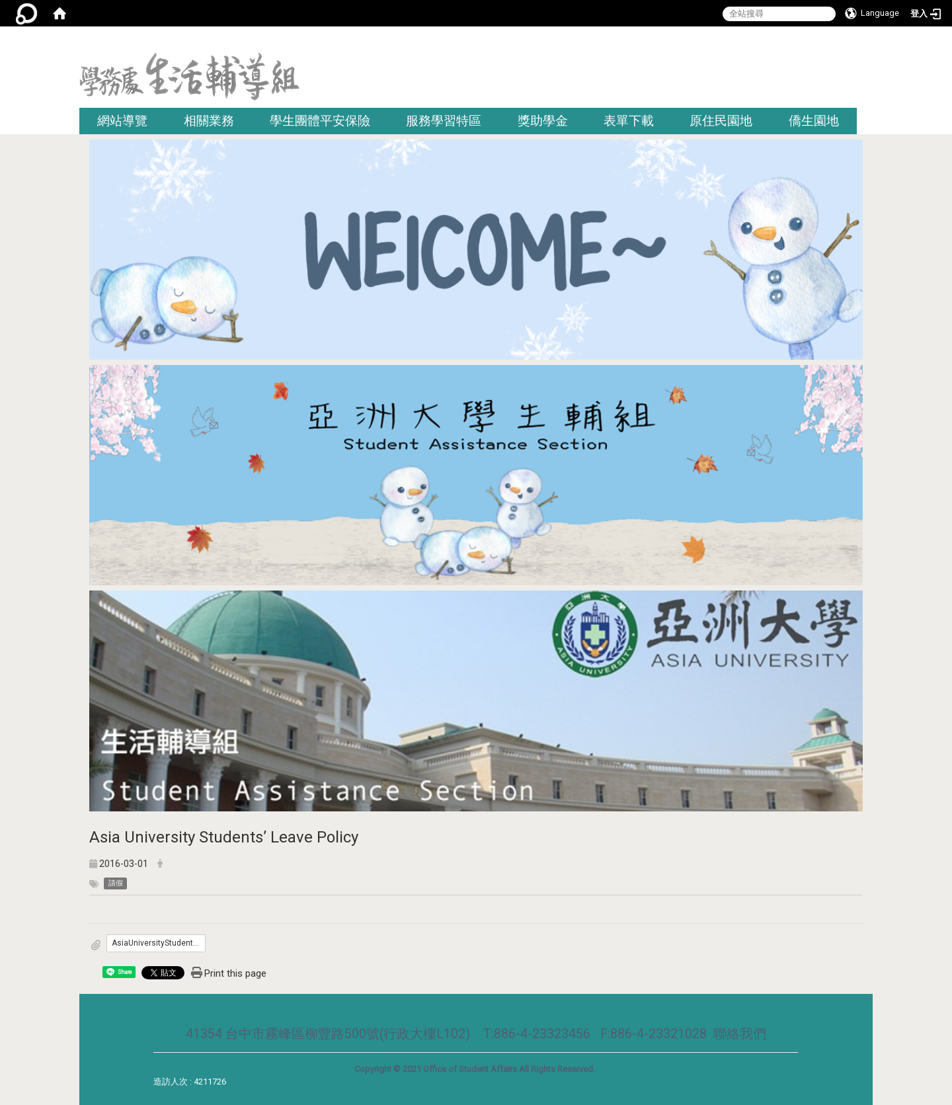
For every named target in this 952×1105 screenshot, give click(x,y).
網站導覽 (122, 120)
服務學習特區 (443, 120)
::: (868, 43)
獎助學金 (543, 120)
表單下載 (629, 120)
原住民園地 (721, 120)
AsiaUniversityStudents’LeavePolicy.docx (159, 943)
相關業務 (209, 120)
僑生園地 (814, 120)
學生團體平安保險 (320, 120)
